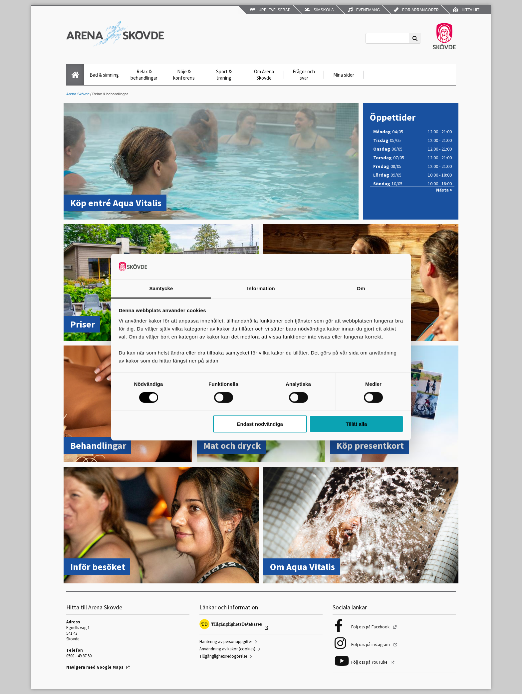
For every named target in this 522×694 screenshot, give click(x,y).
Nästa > (444, 190)
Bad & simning (104, 75)
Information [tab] (261, 288)
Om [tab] (361, 288)
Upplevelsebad (270, 10)
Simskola (319, 10)
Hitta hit (466, 10)
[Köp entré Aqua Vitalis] (211, 162)
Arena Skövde (78, 94)
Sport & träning (224, 74)
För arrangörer (416, 10)
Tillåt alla (356, 424)
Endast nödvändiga (260, 424)
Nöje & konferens (184, 74)
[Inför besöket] (161, 526)
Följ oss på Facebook (371, 627)
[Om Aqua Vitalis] (360, 526)
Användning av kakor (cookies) (227, 649)
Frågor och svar (304, 74)
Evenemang (364, 10)
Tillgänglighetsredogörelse (223, 656)
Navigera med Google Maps (95, 667)
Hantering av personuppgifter (225, 641)
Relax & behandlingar (143, 74)
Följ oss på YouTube (369, 662)
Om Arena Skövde (264, 74)
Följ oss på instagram (371, 644)
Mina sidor (343, 75)
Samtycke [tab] (161, 288)
